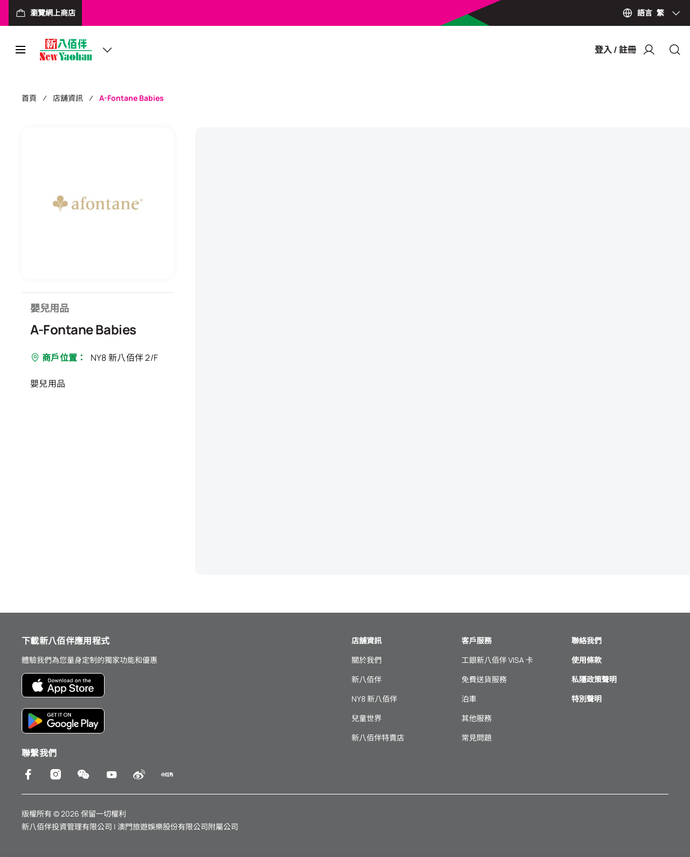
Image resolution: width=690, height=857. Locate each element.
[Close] (674, 49)
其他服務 (476, 718)
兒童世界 (366, 718)
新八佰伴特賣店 (377, 737)
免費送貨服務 (484, 679)
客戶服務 (476, 640)
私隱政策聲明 (594, 679)
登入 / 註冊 (625, 49)
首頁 (29, 98)
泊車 (469, 699)
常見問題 (476, 737)
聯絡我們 (586, 640)
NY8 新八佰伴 (374, 699)
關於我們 (366, 660)
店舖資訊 (68, 98)
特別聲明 (586, 699)
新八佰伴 (366, 679)
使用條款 (586, 660)
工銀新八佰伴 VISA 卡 (497, 660)
